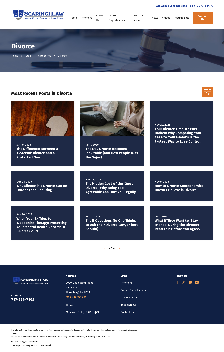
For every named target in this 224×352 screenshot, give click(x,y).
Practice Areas (129, 297)
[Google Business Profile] (190, 282)
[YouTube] (197, 282)
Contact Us (203, 18)
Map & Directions (76, 296)
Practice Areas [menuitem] (138, 18)
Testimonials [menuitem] (181, 17)
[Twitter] (184, 282)
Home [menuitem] (73, 17)
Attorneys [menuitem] (86, 17)
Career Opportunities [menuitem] (117, 18)
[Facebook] (177, 282)
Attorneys (126, 282)
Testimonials (128, 304)
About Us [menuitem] (99, 18)
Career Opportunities (133, 290)
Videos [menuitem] (166, 17)
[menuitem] (15, 345)
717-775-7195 (201, 6)
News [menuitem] (155, 17)
